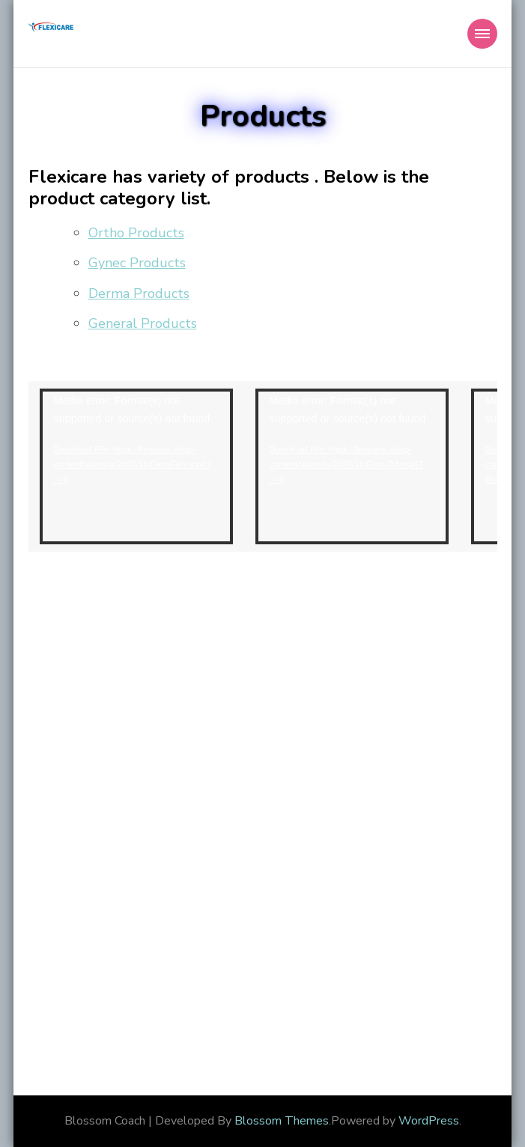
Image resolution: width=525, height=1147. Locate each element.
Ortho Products (136, 233)
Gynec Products (137, 263)
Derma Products (138, 293)
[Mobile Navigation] (482, 34)
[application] (136, 466)
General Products (142, 323)
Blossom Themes (281, 1121)
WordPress (428, 1121)
